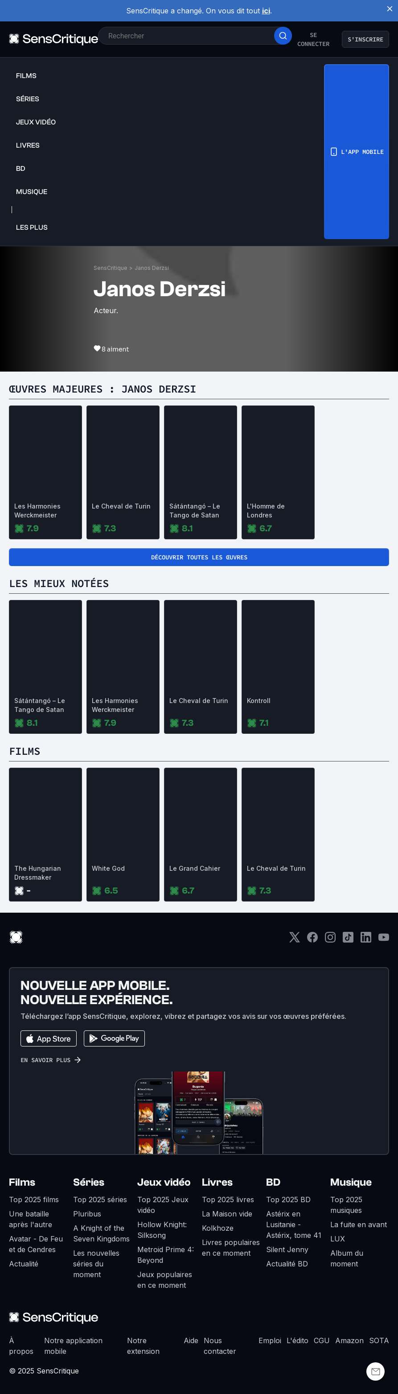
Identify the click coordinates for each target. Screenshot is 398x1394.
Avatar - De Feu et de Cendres (36, 1244)
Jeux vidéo (164, 1182)
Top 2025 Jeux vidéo (163, 1205)
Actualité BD (287, 1263)
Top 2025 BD (288, 1199)
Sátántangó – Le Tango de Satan (194, 510)
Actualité (23, 1263)
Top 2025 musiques (346, 1205)
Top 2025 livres (228, 1199)
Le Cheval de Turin (121, 506)
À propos (21, 1346)
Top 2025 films (34, 1199)
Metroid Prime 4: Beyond (165, 1255)
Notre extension (143, 1346)
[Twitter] (294, 940)
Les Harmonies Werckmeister (37, 510)
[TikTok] (348, 940)
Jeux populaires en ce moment (164, 1280)
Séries (88, 1182)
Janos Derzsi (152, 268)
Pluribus (87, 1213)
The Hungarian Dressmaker (37, 873)
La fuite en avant (358, 1224)
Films (22, 1182)
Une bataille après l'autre (30, 1219)
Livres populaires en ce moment (231, 1247)
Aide (191, 1340)
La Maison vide (227, 1213)
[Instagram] (330, 940)
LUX (337, 1238)
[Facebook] (312, 940)
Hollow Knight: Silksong (162, 1230)
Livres (217, 1182)
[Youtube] (383, 940)
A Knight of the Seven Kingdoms (101, 1233)
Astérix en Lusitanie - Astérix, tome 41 (293, 1224)
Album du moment (346, 1258)
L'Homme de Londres (266, 510)
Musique (351, 1182)
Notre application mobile (73, 1346)
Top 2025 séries (100, 1199)
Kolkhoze (218, 1228)
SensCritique (110, 268)
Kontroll (259, 700)
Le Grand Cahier (194, 868)
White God (108, 868)
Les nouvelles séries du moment (96, 1264)
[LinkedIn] (366, 940)
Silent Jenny (287, 1249)
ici (266, 10)
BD (273, 1182)
